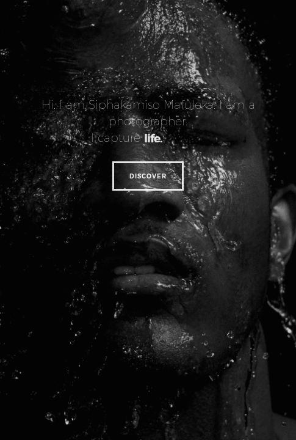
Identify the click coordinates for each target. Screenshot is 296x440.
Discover (148, 176)
